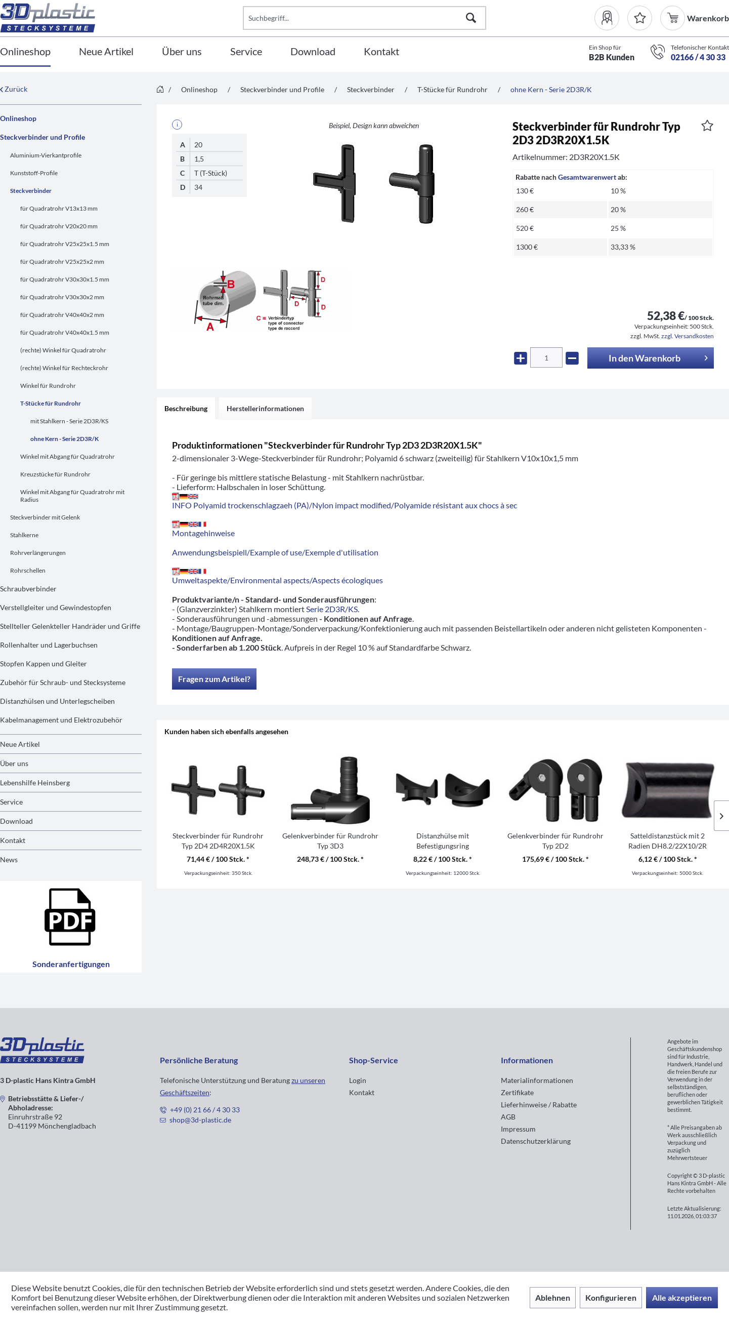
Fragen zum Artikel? (214, 679)
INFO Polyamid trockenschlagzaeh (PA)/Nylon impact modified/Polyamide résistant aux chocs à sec (344, 501)
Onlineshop (18, 118)
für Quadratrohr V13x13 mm (59, 208)
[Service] (246, 52)
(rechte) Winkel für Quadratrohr (63, 350)
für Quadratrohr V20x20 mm (59, 226)
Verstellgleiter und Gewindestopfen (55, 607)
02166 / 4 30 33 (698, 57)
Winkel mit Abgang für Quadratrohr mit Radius (72, 495)
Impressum (518, 1129)
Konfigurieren (610, 1297)
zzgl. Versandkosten (687, 336)
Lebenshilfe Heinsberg (35, 782)
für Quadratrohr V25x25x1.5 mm (64, 244)
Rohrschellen (28, 570)
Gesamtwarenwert (587, 177)
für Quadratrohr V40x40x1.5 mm (64, 332)
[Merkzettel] (639, 18)
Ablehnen (552, 1297)
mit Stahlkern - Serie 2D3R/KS (69, 421)
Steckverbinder (31, 190)
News (9, 859)
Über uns (14, 763)
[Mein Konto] (610, 18)
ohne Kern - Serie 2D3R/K (64, 439)
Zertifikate (517, 1092)
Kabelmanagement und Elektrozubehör (61, 719)
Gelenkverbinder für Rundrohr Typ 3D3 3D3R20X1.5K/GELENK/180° (330, 841)
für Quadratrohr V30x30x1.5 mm (64, 279)
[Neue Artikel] (106, 52)
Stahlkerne (24, 535)
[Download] (312, 52)
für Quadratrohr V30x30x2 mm (62, 297)
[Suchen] (471, 18)
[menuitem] (610, 18)
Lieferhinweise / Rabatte (539, 1104)
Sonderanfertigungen (71, 927)
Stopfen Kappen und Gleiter (43, 663)
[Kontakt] (381, 52)
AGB (508, 1116)
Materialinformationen (537, 1080)
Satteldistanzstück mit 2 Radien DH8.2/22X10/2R (667, 840)
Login (357, 1080)
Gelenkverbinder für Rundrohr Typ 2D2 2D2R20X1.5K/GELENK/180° (555, 841)
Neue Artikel (20, 744)
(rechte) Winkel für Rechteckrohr (64, 368)
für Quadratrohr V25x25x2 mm (62, 261)
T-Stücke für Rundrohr (50, 403)
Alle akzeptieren (682, 1297)
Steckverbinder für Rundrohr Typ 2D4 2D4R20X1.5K (218, 840)
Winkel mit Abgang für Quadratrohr (67, 456)
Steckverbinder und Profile (42, 137)
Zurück (13, 89)
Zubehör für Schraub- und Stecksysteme (62, 682)
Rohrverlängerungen (38, 552)
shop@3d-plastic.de (200, 1119)
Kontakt (12, 840)
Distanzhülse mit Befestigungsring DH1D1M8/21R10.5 (443, 841)
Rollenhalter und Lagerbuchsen (49, 644)
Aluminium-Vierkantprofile (45, 155)
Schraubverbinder (28, 588)
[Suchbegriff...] (364, 18)
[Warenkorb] (673, 18)
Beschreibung (185, 408)
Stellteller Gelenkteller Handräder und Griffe (70, 626)
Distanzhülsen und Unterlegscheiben (57, 701)
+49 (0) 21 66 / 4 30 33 (205, 1109)
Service (11, 801)
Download (16, 821)
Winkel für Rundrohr (48, 385)
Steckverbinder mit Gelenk (45, 517)
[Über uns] (182, 52)
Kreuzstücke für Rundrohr (55, 474)
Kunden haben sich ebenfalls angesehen (226, 731)
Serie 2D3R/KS (332, 609)
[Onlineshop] (25, 52)
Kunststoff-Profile (34, 173)
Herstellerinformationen (265, 408)
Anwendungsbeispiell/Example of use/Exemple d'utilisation (275, 552)
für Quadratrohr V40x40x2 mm (62, 314)
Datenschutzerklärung (536, 1141)
